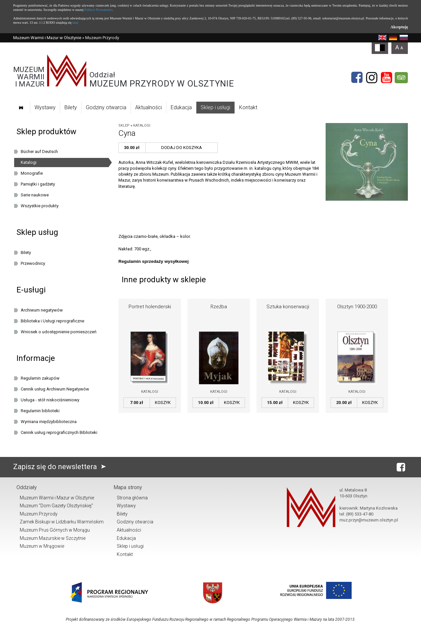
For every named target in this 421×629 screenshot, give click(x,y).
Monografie (32, 173)
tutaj (75, 22)
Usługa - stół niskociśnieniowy (50, 399)
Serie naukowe (35, 194)
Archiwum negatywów (42, 310)
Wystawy (45, 107)
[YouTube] (386, 77)
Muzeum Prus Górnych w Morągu (55, 530)
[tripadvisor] (401, 77)
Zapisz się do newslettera (61, 467)
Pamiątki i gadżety (38, 184)
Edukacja (181, 107)
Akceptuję (399, 27)
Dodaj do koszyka (181, 147)
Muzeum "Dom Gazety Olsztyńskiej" (56, 505)
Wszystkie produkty (40, 205)
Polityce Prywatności (98, 10)
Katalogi (141, 125)
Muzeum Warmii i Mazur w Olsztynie (47, 37)
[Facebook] (356, 77)
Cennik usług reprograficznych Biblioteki (59, 432)
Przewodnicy (33, 263)
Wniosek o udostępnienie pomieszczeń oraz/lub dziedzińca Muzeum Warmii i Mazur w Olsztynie (63, 333)
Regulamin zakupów (40, 378)
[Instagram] (371, 77)
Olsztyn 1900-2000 (357, 307)
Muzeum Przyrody (39, 513)
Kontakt (248, 107)
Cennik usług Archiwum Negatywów (55, 389)
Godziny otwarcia (106, 107)
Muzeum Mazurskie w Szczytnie (53, 538)
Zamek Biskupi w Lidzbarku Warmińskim (62, 521)
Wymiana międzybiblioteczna (49, 421)
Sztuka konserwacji (287, 307)
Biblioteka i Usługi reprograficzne (52, 320)
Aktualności (148, 107)
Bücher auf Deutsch (39, 151)
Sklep (124, 125)
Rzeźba (218, 307)
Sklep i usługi (215, 107)
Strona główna (132, 497)
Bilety (70, 107)
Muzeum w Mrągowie (42, 546)
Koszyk (163, 402)
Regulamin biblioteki (40, 410)
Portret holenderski (150, 307)
